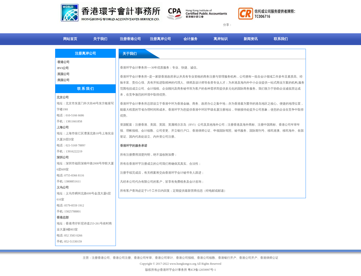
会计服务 (191, 39)
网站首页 (70, 39)
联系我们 (281, 39)
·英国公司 (63, 74)
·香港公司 (63, 62)
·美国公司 (63, 80)
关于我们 (100, 39)
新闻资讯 (251, 39)
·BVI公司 (63, 68)
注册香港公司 (130, 39)
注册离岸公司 (160, 39)
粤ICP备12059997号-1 (202, 269)
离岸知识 (221, 39)
